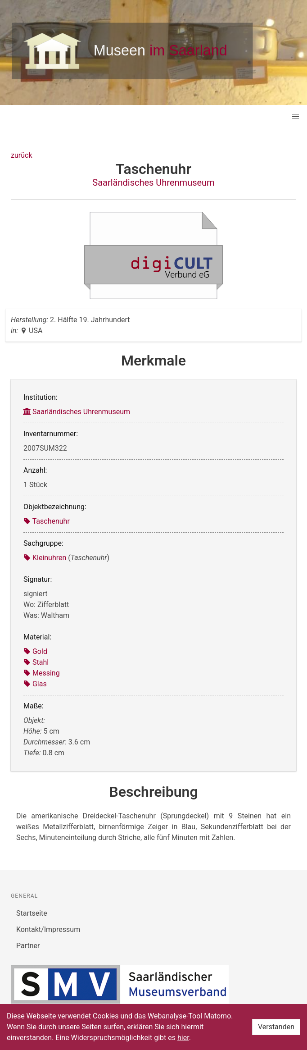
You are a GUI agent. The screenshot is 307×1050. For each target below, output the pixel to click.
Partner (28, 945)
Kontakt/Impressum (48, 929)
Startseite (31, 913)
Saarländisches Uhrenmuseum (153, 182)
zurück (21, 155)
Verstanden (276, 1027)
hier (183, 1037)
